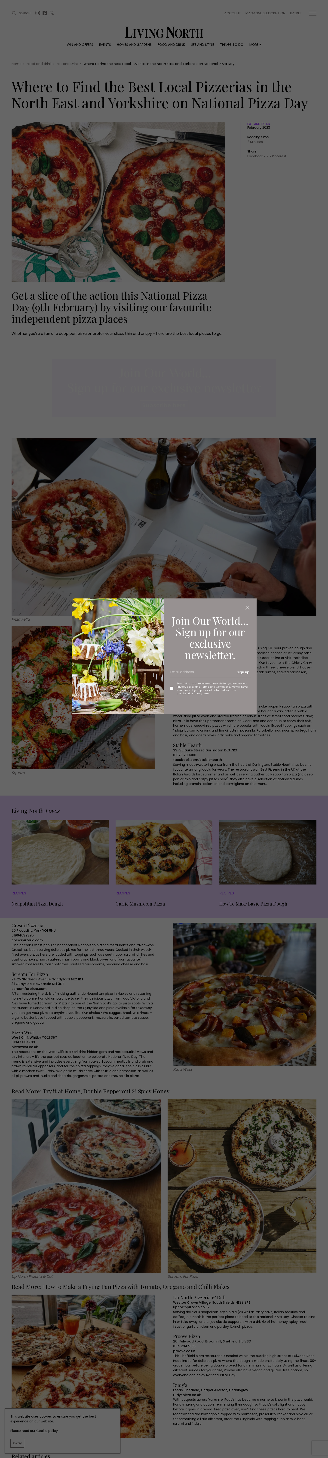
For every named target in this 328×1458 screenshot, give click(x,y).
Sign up (243, 672)
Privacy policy (185, 687)
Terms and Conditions (215, 687)
